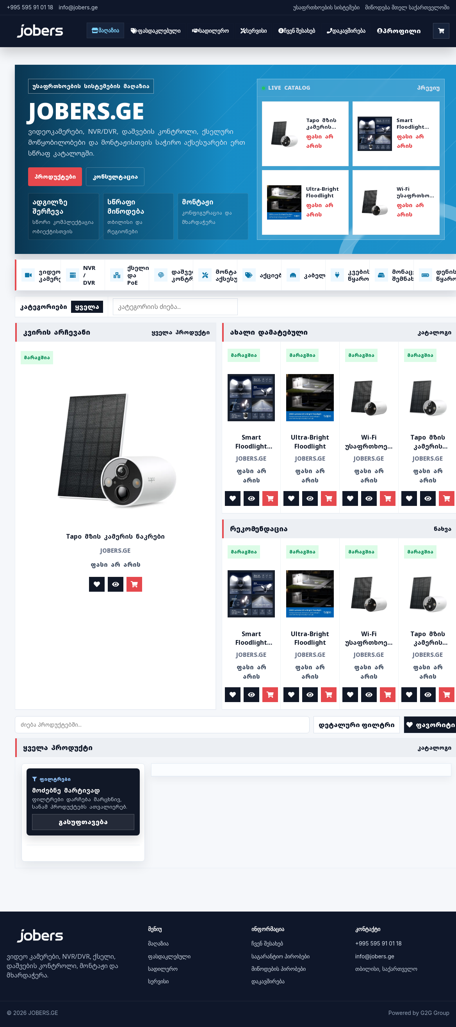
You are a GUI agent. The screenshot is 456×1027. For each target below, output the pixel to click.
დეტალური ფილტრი (357, 724)
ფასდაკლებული (169, 956)
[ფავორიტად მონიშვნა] (97, 584)
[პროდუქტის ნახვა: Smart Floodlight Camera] (396, 133)
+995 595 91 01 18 (30, 7)
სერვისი (158, 981)
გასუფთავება (83, 822)
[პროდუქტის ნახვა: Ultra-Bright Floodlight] (305, 202)
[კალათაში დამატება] (134, 584)
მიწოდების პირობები (278, 968)
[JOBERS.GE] (40, 31)
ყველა (87, 306)
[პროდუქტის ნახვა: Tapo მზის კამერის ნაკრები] (305, 133)
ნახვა (442, 528)
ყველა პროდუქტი (180, 332)
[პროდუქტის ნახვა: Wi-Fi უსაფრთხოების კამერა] (396, 202)
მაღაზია (158, 943)
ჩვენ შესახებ (267, 943)
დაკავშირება (268, 981)
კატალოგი (434, 332)
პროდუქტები (55, 176)
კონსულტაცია (115, 176)
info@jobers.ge (374, 956)
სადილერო (163, 968)
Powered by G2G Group (418, 1012)
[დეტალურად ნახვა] (115, 584)
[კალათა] (441, 31)
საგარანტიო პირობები (280, 956)
